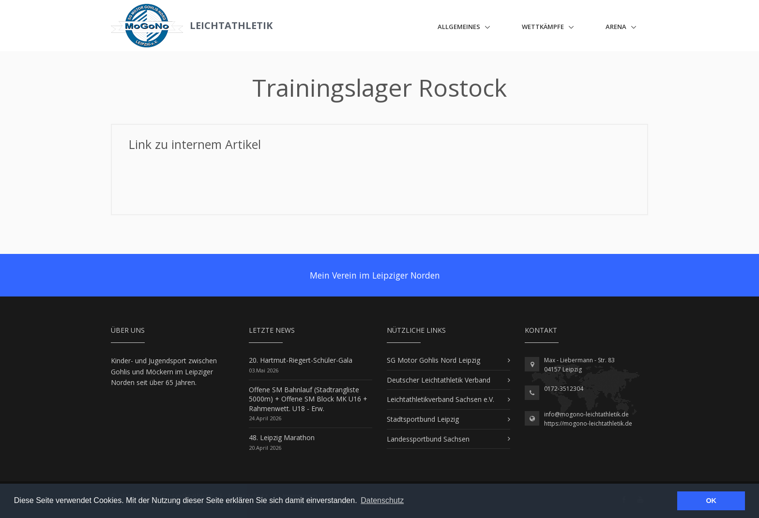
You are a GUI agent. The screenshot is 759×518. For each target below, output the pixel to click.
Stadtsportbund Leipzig (423, 419)
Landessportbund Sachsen (428, 439)
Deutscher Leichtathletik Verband (438, 380)
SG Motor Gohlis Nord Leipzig (433, 360)
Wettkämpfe (543, 26)
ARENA (616, 26)
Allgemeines (459, 26)
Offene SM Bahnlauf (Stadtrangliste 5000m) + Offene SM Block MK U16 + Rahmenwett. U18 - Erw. (308, 399)
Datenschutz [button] (382, 500)
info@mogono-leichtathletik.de (586, 414)
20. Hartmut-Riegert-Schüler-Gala (300, 360)
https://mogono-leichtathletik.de (588, 423)
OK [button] (711, 500)
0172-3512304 (563, 389)
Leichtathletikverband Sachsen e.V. (440, 399)
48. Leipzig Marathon (282, 437)
